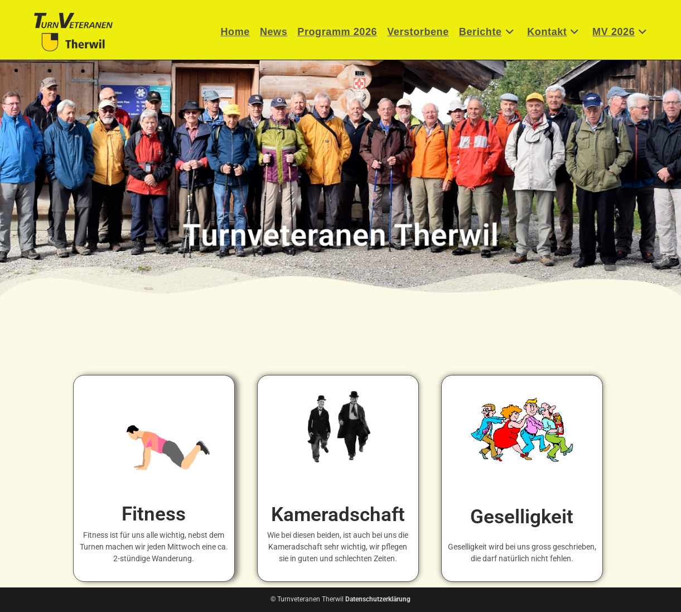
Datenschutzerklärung (377, 599)
